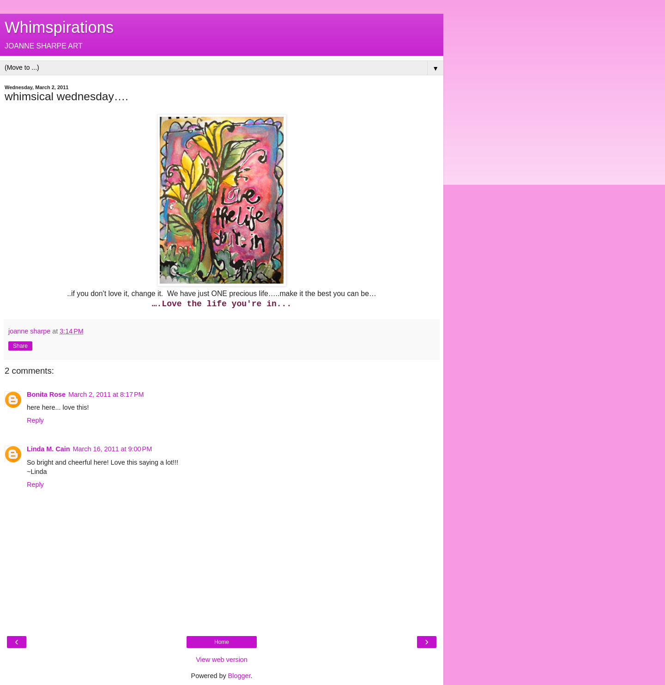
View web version (222, 659)
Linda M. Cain (48, 449)
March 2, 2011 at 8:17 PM (106, 394)
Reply (35, 420)
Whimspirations (59, 27)
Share (20, 346)
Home (221, 642)
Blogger (239, 675)
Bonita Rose (46, 394)
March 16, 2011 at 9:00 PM (112, 449)
